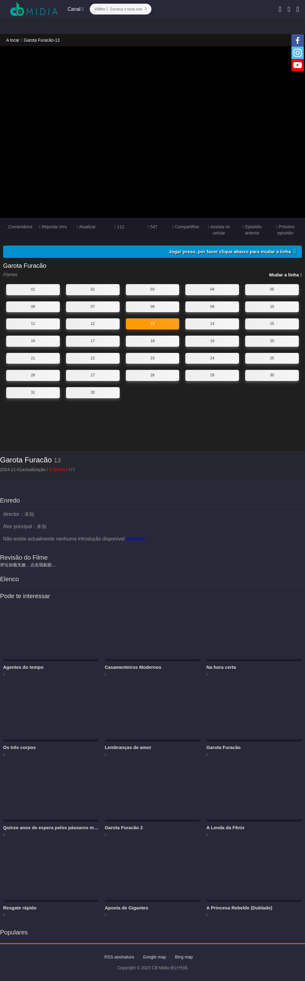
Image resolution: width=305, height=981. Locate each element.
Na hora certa (221, 667)
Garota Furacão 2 (124, 827)
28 (152, 375)
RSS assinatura (119, 956)
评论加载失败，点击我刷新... (28, 564)
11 (33, 323)
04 (212, 289)
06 (33, 306)
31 (33, 392)
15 (272, 323)
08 (152, 306)
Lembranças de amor (128, 747)
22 (93, 358)
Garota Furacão (26, 460)
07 (93, 306)
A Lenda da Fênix (225, 827)
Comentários (20, 226)
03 (152, 289)
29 (212, 375)
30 (272, 375)
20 (272, 341)
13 (152, 323)
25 (272, 358)
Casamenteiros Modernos (133, 667)
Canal (76, 9)
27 (93, 375)
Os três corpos (19, 747)
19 (212, 341)
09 (212, 306)
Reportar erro (53, 226)
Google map (154, 956)
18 (152, 341)
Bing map (184, 956)
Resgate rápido (19, 907)
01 (33, 289)
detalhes (137, 538)
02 (93, 289)
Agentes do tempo (23, 667)
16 (33, 341)
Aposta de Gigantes (126, 907)
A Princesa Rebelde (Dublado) (239, 907)
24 (212, 358)
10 (272, 306)
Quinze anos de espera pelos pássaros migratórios (59, 827)
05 (272, 289)
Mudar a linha (285, 274)
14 (212, 323)
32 (93, 392)
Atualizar (86, 226)
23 (152, 358)
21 (33, 358)
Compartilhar (186, 226)
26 (33, 375)
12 (93, 323)
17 (93, 341)
